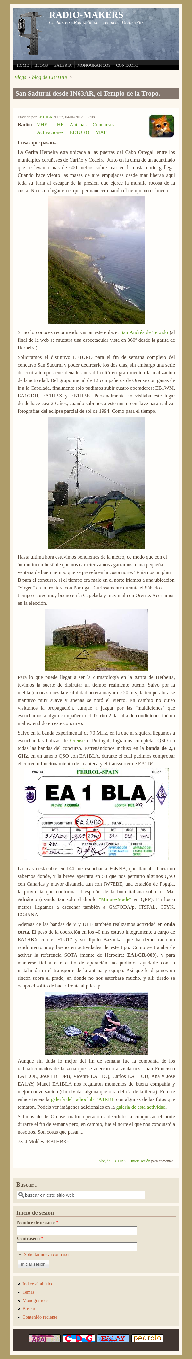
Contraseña (30, 1238)
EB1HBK (45, 117)
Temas (28, 1292)
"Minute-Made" (115, 899)
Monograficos (35, 1300)
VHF (42, 124)
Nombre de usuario (37, 1222)
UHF (58, 124)
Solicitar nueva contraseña (48, 1254)
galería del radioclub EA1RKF (82, 1099)
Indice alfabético (37, 1283)
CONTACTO (127, 65)
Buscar (28, 1308)
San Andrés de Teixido (144, 332)
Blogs (20, 77)
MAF (101, 132)
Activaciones (50, 132)
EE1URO (79, 132)
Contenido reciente (39, 1317)
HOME (23, 65)
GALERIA (63, 65)
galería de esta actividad (140, 1107)
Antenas (78, 124)
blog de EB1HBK (50, 77)
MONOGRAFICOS (94, 65)
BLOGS (41, 65)
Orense (77, 740)
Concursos (103, 124)
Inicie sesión (140, 1161)
